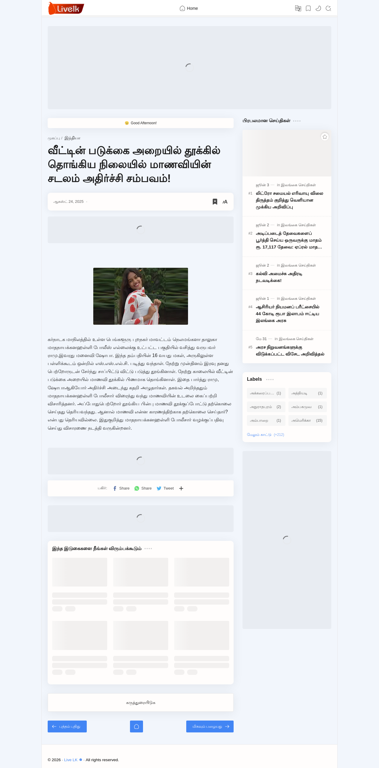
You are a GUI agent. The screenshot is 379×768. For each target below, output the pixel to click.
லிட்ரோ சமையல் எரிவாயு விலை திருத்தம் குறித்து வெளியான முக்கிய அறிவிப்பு (289, 200)
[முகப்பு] (136, 726)
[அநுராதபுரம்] (266, 406)
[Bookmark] (308, 8)
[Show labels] (267, 435)
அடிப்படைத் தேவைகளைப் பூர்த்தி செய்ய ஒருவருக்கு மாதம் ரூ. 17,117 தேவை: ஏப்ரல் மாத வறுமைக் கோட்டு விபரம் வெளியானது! (289, 240)
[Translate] (298, 8)
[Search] (328, 8)
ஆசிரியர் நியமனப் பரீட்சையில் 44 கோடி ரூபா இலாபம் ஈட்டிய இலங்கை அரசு (287, 313)
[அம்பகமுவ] (307, 406)
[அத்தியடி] (307, 393)
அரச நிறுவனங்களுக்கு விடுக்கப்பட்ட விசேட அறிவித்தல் (290, 350)
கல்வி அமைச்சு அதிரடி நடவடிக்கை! (279, 277)
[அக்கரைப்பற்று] (266, 393)
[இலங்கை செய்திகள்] (298, 185)
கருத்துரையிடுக (140, 702)
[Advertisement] (189, 67)
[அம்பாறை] (266, 420)
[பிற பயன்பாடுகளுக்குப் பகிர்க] (181, 488)
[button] (318, 8)
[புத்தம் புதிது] (67, 726)
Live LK (74, 760)
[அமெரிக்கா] (307, 420)
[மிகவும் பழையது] (210, 726)
